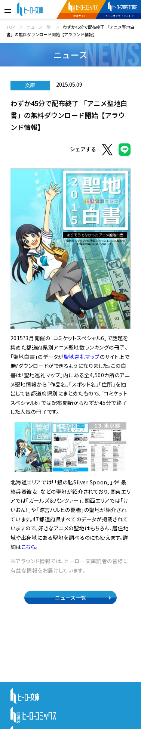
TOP (10, 27)
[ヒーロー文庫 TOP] (30, 8)
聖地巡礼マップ (82, 356)
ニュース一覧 (39, 27)
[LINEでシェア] (125, 150)
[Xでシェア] (107, 150)
